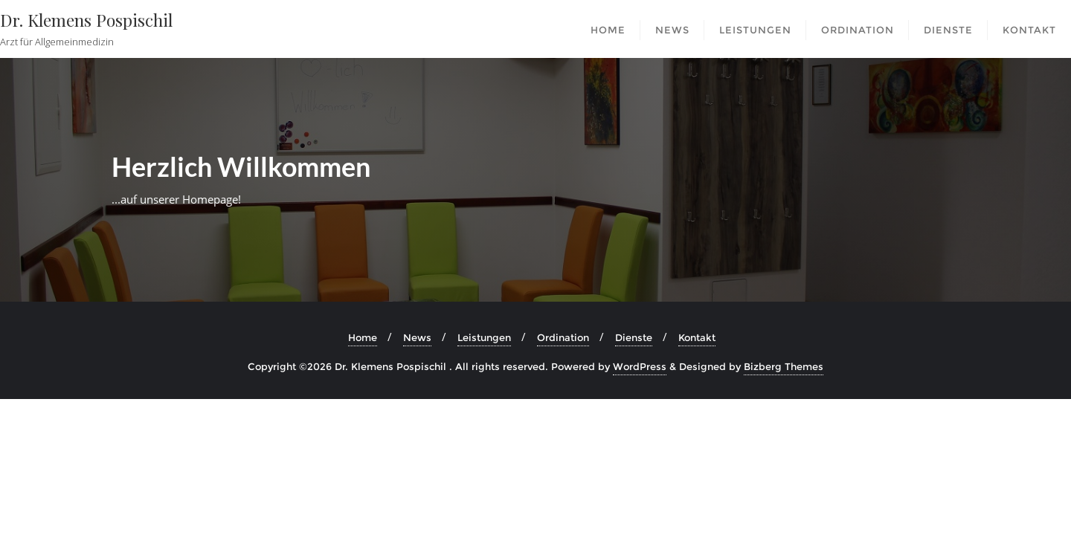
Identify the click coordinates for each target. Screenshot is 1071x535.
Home (362, 337)
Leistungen (484, 337)
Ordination (563, 337)
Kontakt (696, 337)
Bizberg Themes (783, 366)
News (417, 337)
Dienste (633, 337)
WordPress (639, 366)
